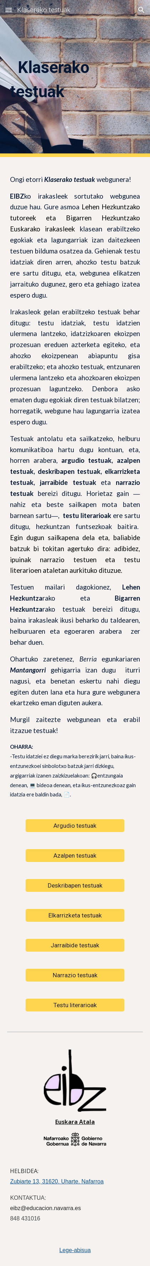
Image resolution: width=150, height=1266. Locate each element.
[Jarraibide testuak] (75, 945)
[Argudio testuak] (75, 826)
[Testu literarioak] (75, 1005)
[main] (75, 78)
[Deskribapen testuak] (75, 885)
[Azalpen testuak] (75, 856)
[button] (8, 10)
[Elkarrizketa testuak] (75, 915)
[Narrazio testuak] (75, 975)
